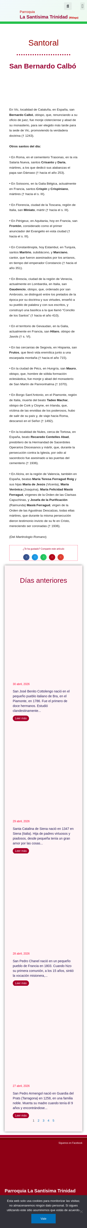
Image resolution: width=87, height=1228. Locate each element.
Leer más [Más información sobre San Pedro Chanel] (21, 983)
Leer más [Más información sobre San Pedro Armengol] (21, 1115)
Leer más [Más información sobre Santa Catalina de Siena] (21, 851)
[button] (82, 6)
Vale (43, 1218)
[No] (81, 1211)
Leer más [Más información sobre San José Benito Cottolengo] (21, 718)
